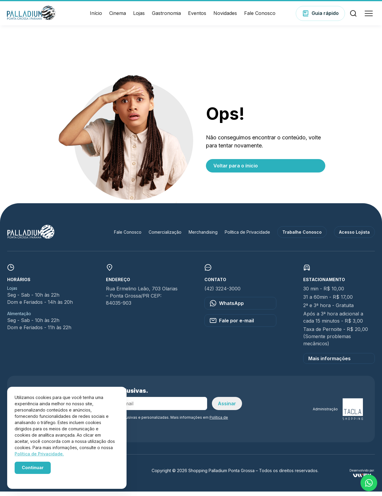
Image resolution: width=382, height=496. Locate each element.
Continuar (33, 467)
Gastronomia (166, 15)
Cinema (117, 15)
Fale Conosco (259, 15)
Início (96, 15)
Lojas (139, 15)
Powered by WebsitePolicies (39, 477)
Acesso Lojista (354, 236)
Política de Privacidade (247, 236)
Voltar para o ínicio (235, 170)
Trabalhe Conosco (302, 236)
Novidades (225, 15)
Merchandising (203, 236)
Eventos (197, 15)
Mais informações (329, 363)
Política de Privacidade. (39, 453)
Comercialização (165, 236)
